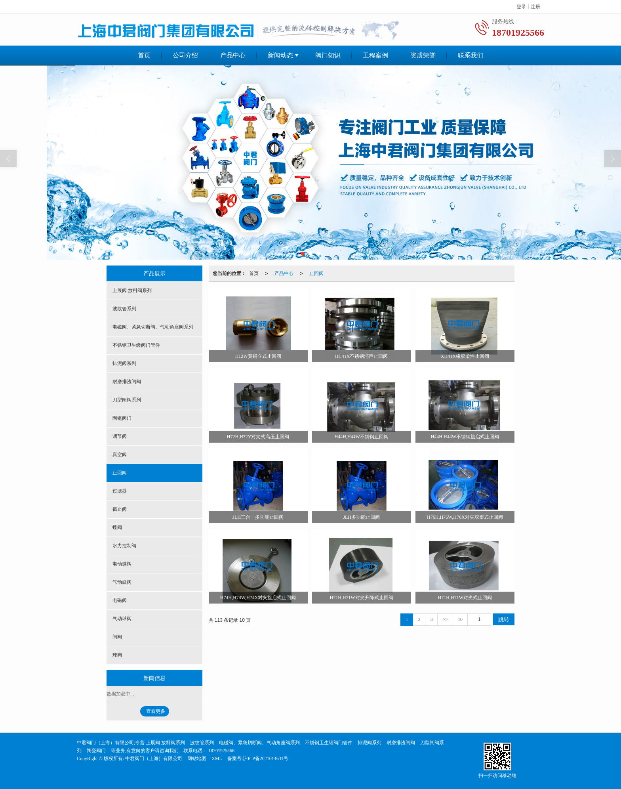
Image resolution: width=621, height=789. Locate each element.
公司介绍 (185, 55)
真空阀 (119, 454)
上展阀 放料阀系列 (132, 290)
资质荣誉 (423, 55)
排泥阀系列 (124, 363)
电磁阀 (119, 600)
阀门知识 (328, 55)
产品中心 (233, 55)
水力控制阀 (124, 545)
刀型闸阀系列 (126, 400)
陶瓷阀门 (121, 418)
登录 (521, 7)
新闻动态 (280, 55)
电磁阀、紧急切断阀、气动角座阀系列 (152, 327)
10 (460, 619)
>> (445, 619)
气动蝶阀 (121, 582)
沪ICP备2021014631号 (265, 758)
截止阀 (119, 509)
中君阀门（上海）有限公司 (153, 758)
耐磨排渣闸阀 (126, 381)
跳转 (503, 619)
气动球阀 (121, 618)
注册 (535, 7)
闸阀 (117, 637)
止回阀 (316, 273)
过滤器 (119, 491)
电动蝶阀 (121, 564)
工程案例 (375, 55)
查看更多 (155, 711)
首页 (144, 55)
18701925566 (220, 750)
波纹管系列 (124, 308)
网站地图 (196, 758)
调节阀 (119, 436)
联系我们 (470, 55)
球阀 (117, 655)
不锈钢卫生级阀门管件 (136, 345)
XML (216, 758)
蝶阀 (117, 527)
